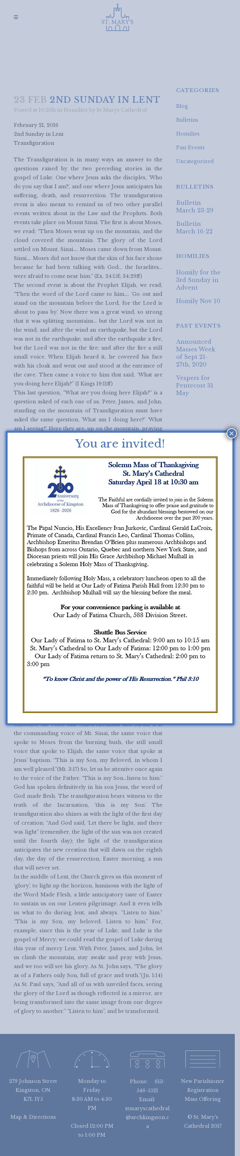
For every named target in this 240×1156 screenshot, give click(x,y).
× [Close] (231, 433)
